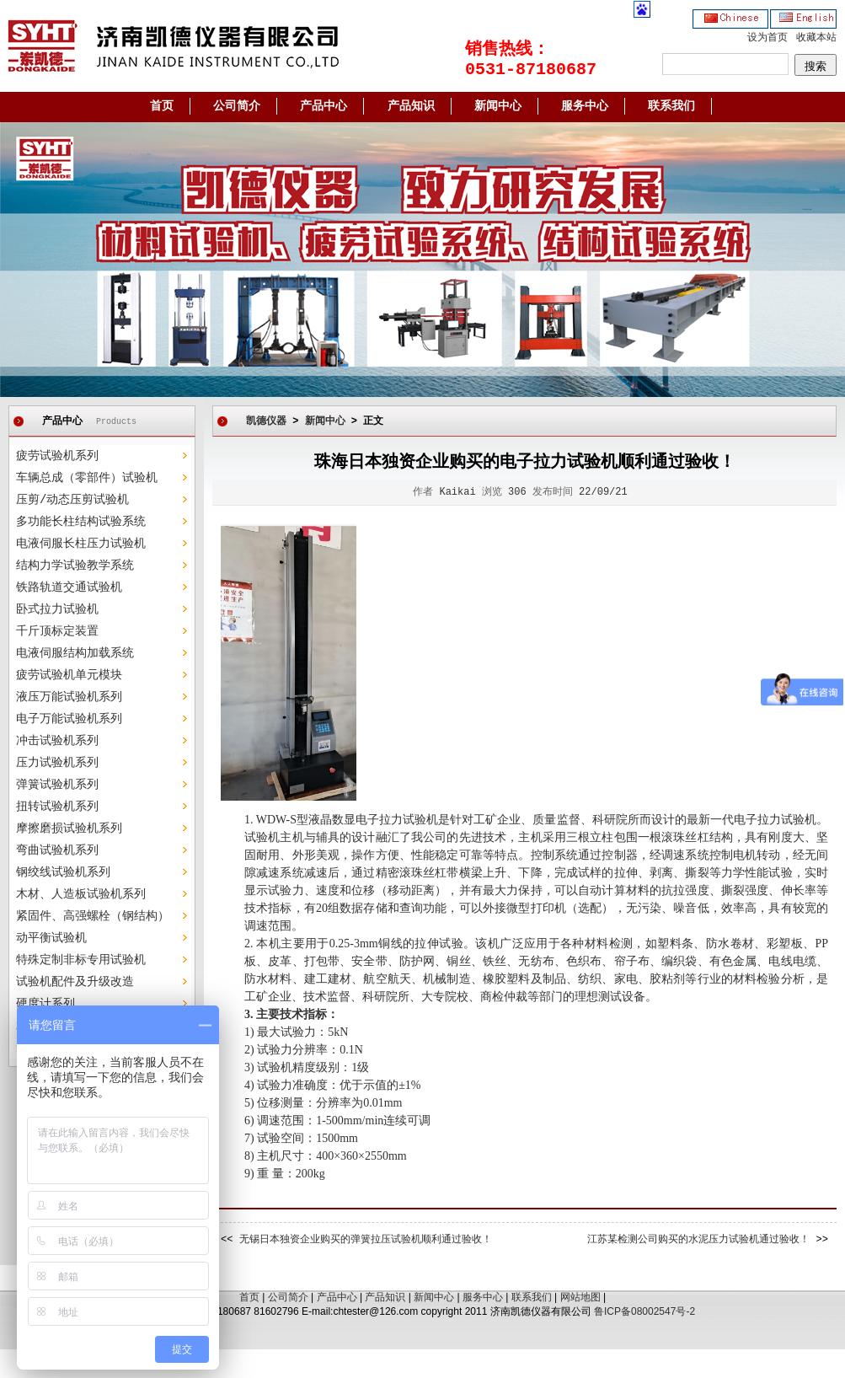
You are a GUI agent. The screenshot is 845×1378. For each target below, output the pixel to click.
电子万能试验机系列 (69, 719)
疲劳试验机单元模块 (69, 675)
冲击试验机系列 (57, 741)
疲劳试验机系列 (57, 456)
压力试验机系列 (57, 762)
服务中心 (584, 106)
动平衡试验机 (51, 938)
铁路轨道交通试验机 (69, 587)
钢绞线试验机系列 (63, 872)
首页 (162, 106)
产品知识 (411, 106)
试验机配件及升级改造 (75, 982)
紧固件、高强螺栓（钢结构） (92, 916)
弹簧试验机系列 (57, 784)
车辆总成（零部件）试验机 (87, 478)
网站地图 (580, 1297)
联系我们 (671, 106)
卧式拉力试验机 (57, 609)
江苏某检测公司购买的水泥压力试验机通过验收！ (698, 1240)
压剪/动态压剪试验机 (72, 500)
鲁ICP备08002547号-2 (644, 1311)
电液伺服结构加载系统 (75, 653)
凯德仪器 (266, 421)
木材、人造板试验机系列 (81, 894)
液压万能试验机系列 (69, 697)
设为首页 (767, 38)
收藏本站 (816, 38)
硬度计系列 (45, 1004)
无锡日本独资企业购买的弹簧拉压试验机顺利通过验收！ (365, 1240)
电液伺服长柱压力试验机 (81, 543)
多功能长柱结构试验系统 (81, 521)
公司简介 (236, 106)
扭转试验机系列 (57, 806)
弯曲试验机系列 (57, 850)
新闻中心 (497, 106)
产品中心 (323, 106)
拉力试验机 (786, 819)
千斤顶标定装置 (57, 631)
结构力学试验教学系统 (75, 565)
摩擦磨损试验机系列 (69, 828)
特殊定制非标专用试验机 (81, 960)
